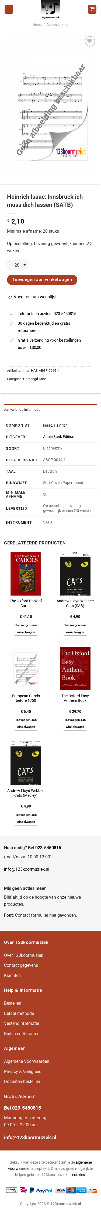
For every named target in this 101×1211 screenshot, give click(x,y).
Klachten (12, 975)
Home (37, 25)
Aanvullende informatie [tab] (22, 410)
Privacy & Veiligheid (22, 1071)
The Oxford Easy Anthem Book (75, 698)
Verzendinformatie (21, 1023)
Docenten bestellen (22, 1081)
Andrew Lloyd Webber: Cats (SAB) (75, 603)
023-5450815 (48, 847)
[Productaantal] (17, 265)
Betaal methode (19, 1013)
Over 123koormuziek (23, 955)
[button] (32, 296)
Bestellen (12, 1003)
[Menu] (9, 9)
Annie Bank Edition (58, 436)
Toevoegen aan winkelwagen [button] (26, 629)
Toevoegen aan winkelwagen (42, 279)
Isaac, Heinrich (55, 425)
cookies (78, 1175)
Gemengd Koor (57, 25)
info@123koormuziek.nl (26, 869)
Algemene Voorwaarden (26, 1061)
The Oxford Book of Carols (26, 603)
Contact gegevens (21, 965)
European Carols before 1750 (26, 698)
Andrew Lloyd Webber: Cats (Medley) (25, 793)
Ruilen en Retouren (22, 1033)
